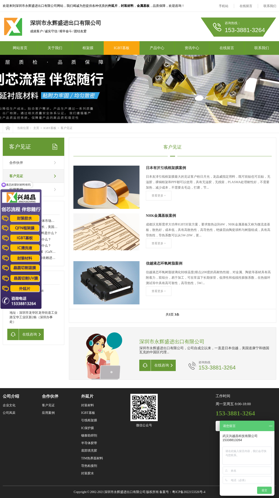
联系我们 (270, 6)
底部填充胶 (89, 450)
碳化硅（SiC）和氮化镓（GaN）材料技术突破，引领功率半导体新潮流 (60, 251)
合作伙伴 (16, 162)
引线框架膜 (89, 420)
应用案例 (48, 413)
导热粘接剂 (89, 466)
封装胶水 (87, 473)
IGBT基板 (121, 48)
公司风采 (9, 413)
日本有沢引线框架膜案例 (166, 168)
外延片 (87, 396)
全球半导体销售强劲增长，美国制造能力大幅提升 (45, 227)
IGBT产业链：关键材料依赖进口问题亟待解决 (42, 258)
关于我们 (55, 48)
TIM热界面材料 (92, 458)
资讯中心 (192, 48)
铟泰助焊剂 (89, 435)
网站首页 (20, 48)
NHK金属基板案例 (161, 215)
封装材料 (87, 405)
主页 (36, 128)
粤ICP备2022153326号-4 (188, 492)
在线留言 (246, 6)
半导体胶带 (89, 443)
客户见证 (66, 128)
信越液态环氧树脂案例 (164, 263)
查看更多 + (159, 195)
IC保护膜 (87, 428)
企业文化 (9, 405)
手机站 (223, 6)
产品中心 (157, 48)
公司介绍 (11, 396)
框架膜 (88, 48)
